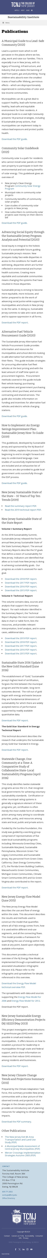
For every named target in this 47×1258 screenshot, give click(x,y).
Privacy (25, 1238)
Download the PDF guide (14, 139)
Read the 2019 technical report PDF (23, 509)
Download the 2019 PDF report (21, 638)
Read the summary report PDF (20, 506)
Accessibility (29, 1236)
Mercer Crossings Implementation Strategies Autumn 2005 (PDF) (22, 1154)
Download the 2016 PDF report (21, 586)
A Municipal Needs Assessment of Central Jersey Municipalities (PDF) (22, 1147)
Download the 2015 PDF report (21, 590)
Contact (7, 1236)
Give (28, 10)
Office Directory (8, 1198)
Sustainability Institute (23, 17)
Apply (17, 10)
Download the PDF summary (16, 1121)
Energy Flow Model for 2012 (25, 1000)
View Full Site (5, 1254)
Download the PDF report (15, 322)
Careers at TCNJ (18, 1236)
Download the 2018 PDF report (21, 578)
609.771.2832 (7, 1192)
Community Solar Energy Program (22, 187)
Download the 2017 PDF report (21, 582)
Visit (23, 10)
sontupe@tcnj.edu (9, 1195)
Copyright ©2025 (23, 1232)
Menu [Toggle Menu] (6, 23)
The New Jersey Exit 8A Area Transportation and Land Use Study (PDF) (20, 1139)
